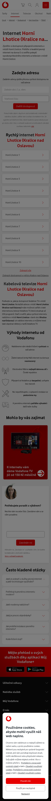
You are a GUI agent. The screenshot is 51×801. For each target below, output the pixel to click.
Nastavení (25, 794)
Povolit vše (25, 780)
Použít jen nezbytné (25, 788)
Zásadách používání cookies (29, 773)
